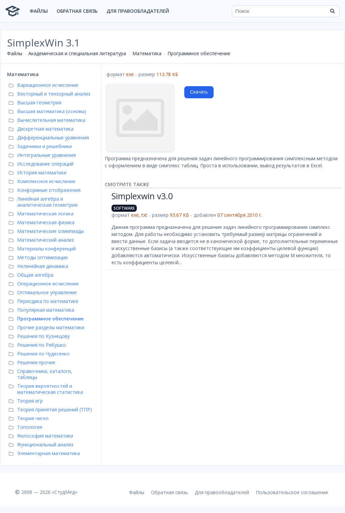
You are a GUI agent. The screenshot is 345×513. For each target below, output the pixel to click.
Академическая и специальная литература (77, 53)
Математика (146, 53)
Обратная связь (77, 11)
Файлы (39, 11)
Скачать (199, 92)
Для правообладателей (137, 11)
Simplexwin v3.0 (142, 196)
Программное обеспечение (198, 53)
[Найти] (332, 11)
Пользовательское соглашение (292, 492)
